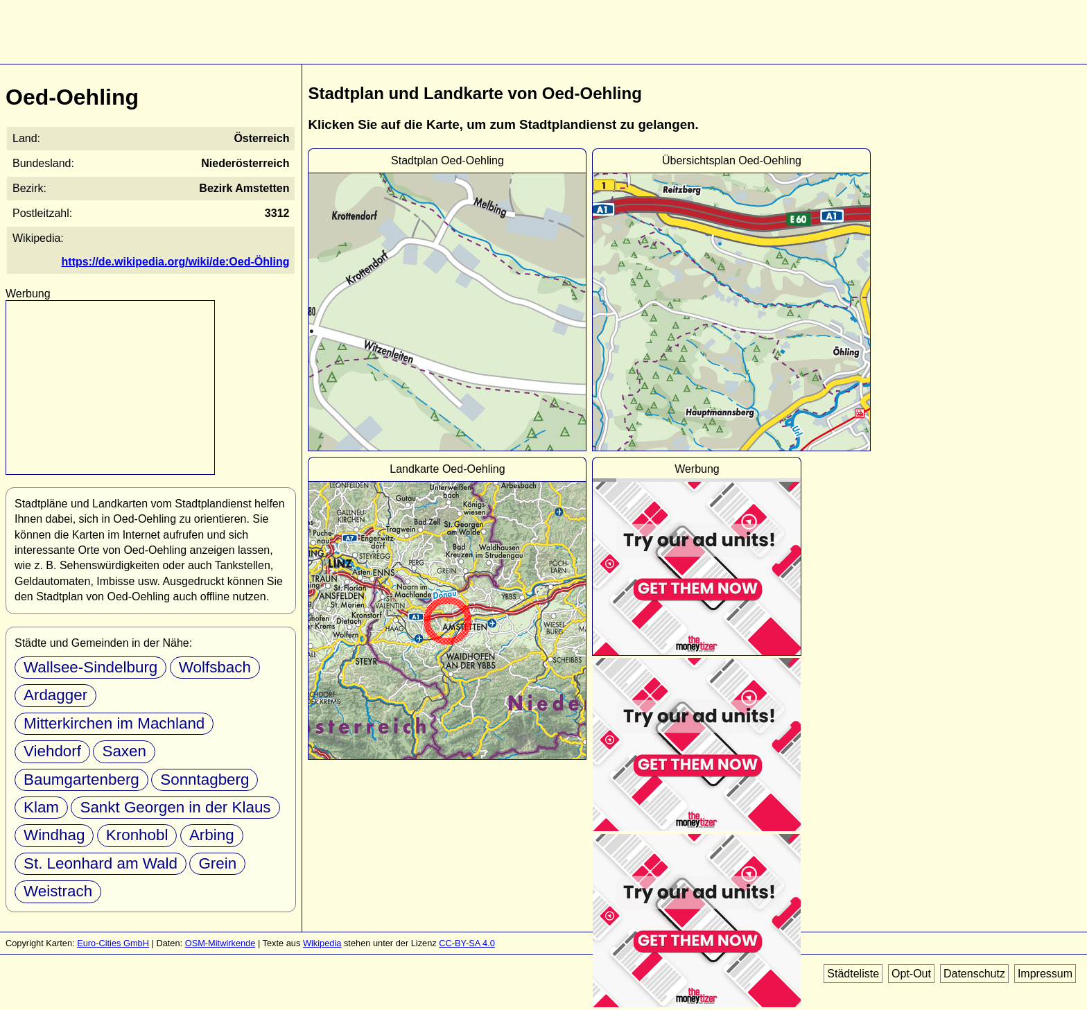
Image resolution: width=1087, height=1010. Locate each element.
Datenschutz (974, 973)
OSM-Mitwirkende (220, 943)
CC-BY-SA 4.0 (467, 943)
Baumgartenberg (81, 779)
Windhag (54, 835)
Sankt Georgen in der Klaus (175, 807)
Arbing (211, 835)
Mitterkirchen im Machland (114, 723)
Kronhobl (137, 835)
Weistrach (58, 891)
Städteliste (853, 973)
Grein (217, 863)
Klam (41, 807)
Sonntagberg (204, 779)
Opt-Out (911, 973)
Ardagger (55, 695)
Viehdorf (52, 751)
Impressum (1045, 973)
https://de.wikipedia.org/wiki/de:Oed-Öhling (176, 262)
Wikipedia (322, 943)
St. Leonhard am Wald (100, 863)
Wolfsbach (215, 667)
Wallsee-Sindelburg (90, 667)
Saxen (124, 751)
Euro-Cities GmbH (113, 943)
